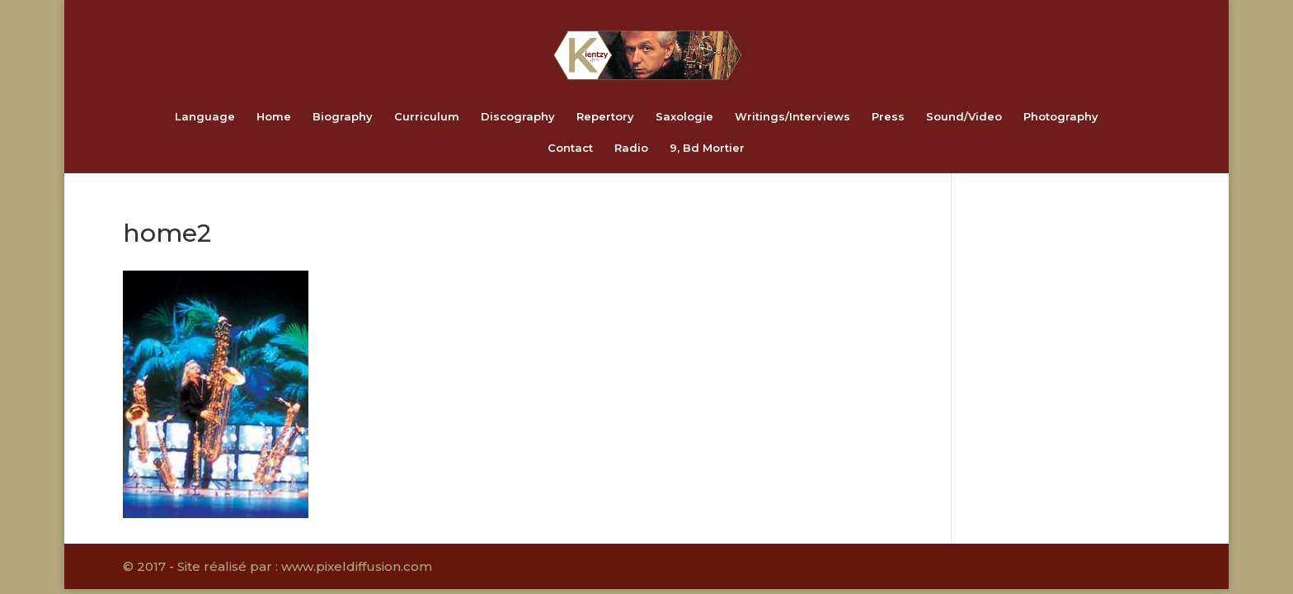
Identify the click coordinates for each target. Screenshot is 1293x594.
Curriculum (426, 117)
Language (205, 117)
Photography (1060, 117)
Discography (518, 117)
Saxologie (684, 117)
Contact (570, 148)
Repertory (605, 117)
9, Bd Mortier (707, 148)
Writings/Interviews (792, 117)
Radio (631, 148)
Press (888, 117)
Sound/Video (964, 117)
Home (273, 117)
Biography (343, 117)
